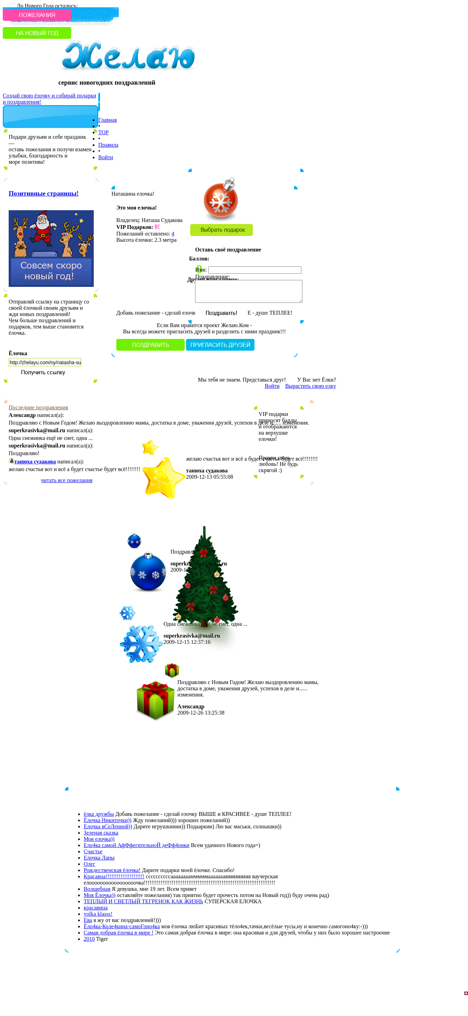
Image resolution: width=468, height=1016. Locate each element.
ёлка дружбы (99, 814)
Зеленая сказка (101, 833)
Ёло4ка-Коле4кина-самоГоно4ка (122, 926)
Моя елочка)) (99, 839)
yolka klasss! (98, 914)
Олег (89, 864)
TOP (103, 132)
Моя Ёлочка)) (100, 895)
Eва (88, 920)
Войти (105, 157)
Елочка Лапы (99, 858)
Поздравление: (212, 277)
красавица (96, 908)
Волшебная (97, 889)
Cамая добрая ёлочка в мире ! (118, 933)
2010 (89, 939)
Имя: (201, 270)
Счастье (93, 851)
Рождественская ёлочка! (112, 870)
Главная (107, 120)
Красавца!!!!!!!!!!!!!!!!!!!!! (114, 876)
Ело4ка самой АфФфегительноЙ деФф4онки (137, 845)
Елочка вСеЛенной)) (108, 826)
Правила (108, 145)
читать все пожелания (66, 480)
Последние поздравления (38, 407)
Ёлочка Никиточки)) (108, 820)
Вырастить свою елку (310, 386)
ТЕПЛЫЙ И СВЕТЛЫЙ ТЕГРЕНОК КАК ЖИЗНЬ (143, 901)
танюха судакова (35, 461)
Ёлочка (18, 353)
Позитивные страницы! (43, 193)
